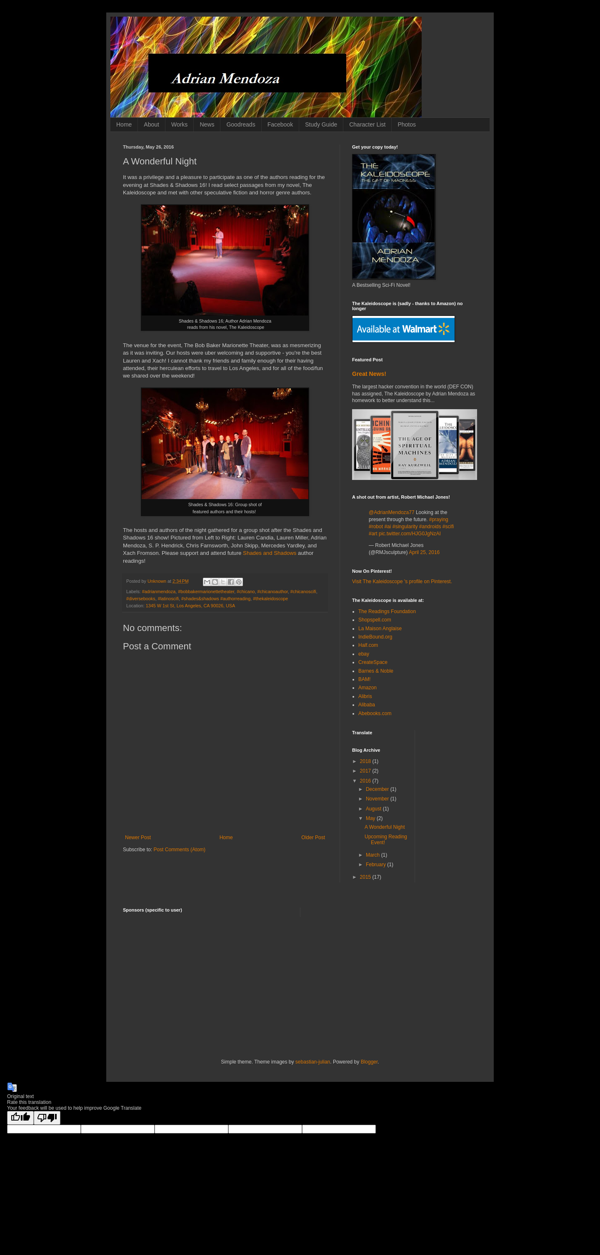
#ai (387, 526)
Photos (407, 124)
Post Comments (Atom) (179, 849)
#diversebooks (140, 598)
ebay (363, 654)
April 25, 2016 (424, 552)
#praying (438, 519)
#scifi (448, 526)
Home (124, 124)
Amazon (367, 688)
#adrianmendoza (158, 591)
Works (179, 124)
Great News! (369, 373)
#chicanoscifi (303, 591)
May (371, 818)
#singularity (405, 526)
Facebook (280, 124)
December (378, 789)
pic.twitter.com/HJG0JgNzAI (410, 534)
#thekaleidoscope (270, 598)
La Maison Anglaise (380, 628)
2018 (366, 761)
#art (373, 534)
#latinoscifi (168, 598)
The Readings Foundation (387, 611)
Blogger (369, 1062)
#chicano (246, 591)
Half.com (368, 645)
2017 (366, 771)
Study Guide (321, 124)
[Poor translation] (47, 1118)
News (207, 124)
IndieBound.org (375, 637)
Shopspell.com (374, 620)
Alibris (365, 696)
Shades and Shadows (269, 553)
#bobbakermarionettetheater (206, 591)
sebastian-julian (312, 1062)
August (374, 809)
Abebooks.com (374, 713)
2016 (366, 781)
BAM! (364, 679)
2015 (366, 877)
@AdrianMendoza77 (392, 512)
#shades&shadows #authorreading (215, 598)
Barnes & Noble (375, 671)
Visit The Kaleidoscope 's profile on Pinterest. (402, 581)
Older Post (313, 837)
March (373, 855)
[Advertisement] (300, 987)
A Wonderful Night (385, 827)
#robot (376, 526)
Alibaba (366, 705)
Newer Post (138, 837)
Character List (367, 124)
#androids (430, 526)
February (376, 864)
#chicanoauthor (273, 591)
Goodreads (240, 124)
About (151, 124)
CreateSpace (373, 662)
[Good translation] (20, 1118)
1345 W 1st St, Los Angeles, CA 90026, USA (190, 605)
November (378, 799)
